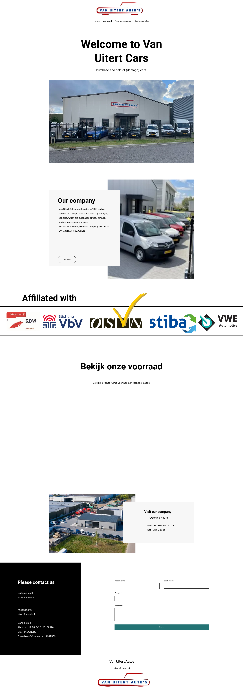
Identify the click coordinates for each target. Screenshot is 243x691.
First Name (120, 581)
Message (119, 605)
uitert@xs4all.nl (26, 614)
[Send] (162, 627)
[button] (121, 121)
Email (117, 593)
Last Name (169, 581)
